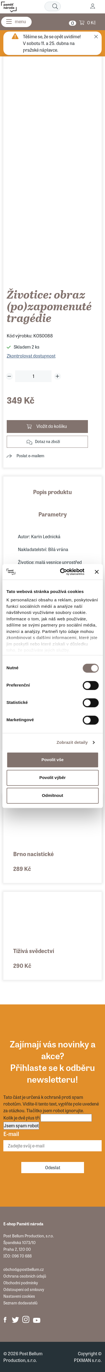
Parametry (52, 514)
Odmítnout (52, 795)
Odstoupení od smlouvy (23, 1289)
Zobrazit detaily (72, 742)
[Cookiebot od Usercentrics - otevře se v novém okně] (62, 571)
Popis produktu (52, 492)
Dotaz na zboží (47, 441)
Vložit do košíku (51, 426)
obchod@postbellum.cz (23, 1269)
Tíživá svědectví (33, 951)
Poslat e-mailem (30, 455)
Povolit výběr (52, 777)
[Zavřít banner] (97, 572)
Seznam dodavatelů (20, 1303)
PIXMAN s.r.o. (88, 1360)
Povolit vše (52, 759)
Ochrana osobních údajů (24, 1276)
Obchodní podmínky (20, 1282)
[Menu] (16, 22)
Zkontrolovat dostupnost (31, 355)
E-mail (11, 1134)
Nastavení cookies (19, 1296)
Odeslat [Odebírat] (52, 1167)
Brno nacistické (33, 854)
